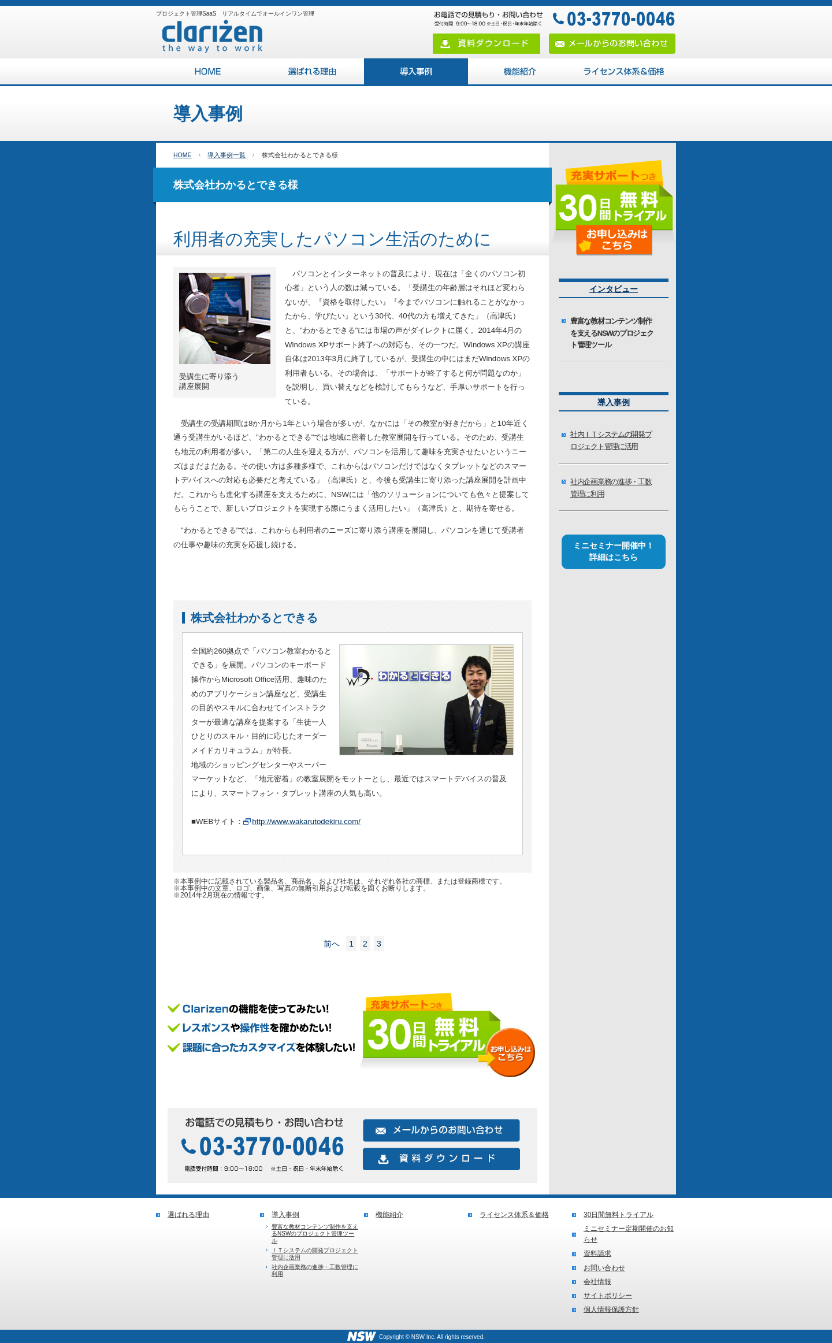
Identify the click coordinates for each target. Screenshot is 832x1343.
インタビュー (613, 289)
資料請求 (597, 1253)
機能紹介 (520, 71)
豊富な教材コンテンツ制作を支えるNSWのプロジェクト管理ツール (611, 333)
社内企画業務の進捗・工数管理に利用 (610, 487)
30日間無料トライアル (618, 1215)
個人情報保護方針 (611, 1309)
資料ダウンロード (486, 44)
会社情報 (597, 1282)
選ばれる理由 (312, 71)
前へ (332, 943)
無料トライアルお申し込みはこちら (352, 1040)
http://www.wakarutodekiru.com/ (306, 821)
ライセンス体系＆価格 (624, 71)
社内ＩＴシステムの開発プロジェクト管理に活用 (610, 440)
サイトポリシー (608, 1296)
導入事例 (416, 71)
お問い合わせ (604, 1268)
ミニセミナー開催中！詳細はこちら (613, 551)
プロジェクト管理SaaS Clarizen (208, 71)
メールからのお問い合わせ (612, 44)
